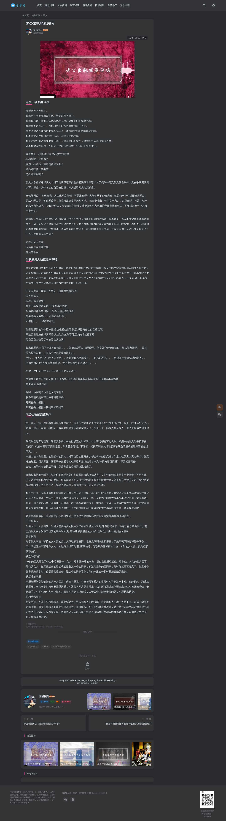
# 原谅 (45, 646)
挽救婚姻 (49, 5)
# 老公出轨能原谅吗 (61, 646)
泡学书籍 (125, 5)
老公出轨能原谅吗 (40, 23)
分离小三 (112, 5)
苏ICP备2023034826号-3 (97, 793)
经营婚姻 (74, 5)
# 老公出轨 (33, 646)
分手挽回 (62, 5)
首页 (39, 5)
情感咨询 (100, 5)
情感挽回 (87, 5)
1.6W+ (44, 702)
